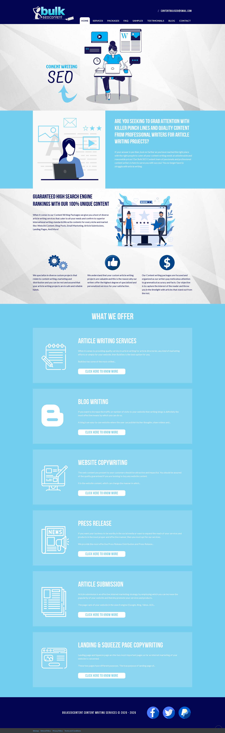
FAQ (126, 20)
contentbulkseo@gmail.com (175, 10)
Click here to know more (101, 371)
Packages (113, 20)
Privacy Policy (58, 731)
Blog (171, 20)
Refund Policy (46, 731)
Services (98, 20)
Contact (185, 20)
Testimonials (155, 20)
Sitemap (36, 731)
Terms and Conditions (73, 731)
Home (84, 20)
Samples (138, 20)
